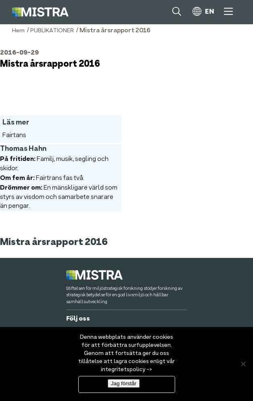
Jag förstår (123, 383)
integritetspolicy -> (126, 369)
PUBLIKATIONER (52, 31)
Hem (18, 31)
